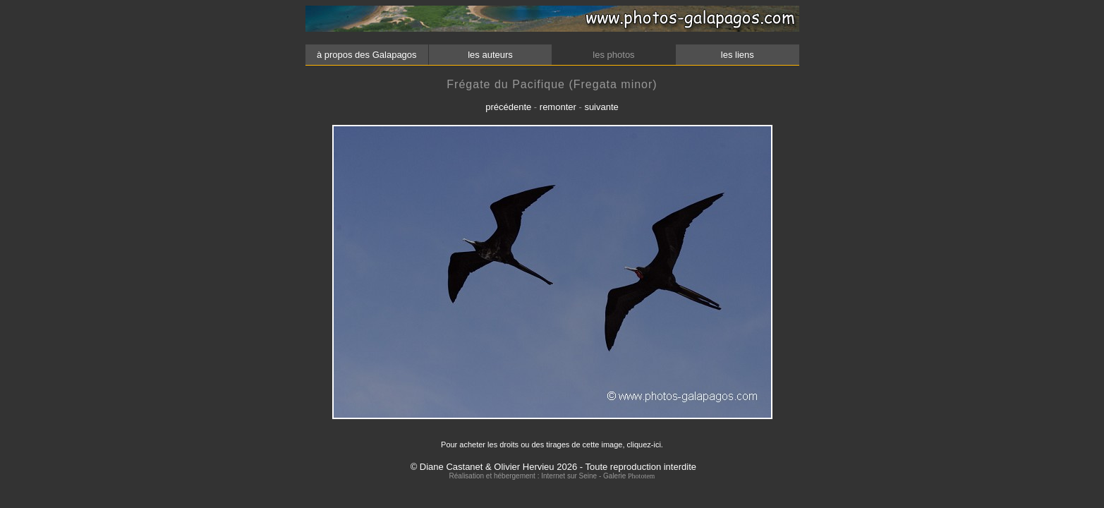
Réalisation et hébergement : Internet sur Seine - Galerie (538, 476)
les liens (737, 54)
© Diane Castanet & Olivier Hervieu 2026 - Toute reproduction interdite (553, 466)
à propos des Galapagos (366, 54)
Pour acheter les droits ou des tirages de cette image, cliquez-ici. (552, 444)
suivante (601, 107)
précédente (508, 107)
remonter (558, 107)
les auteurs (490, 54)
